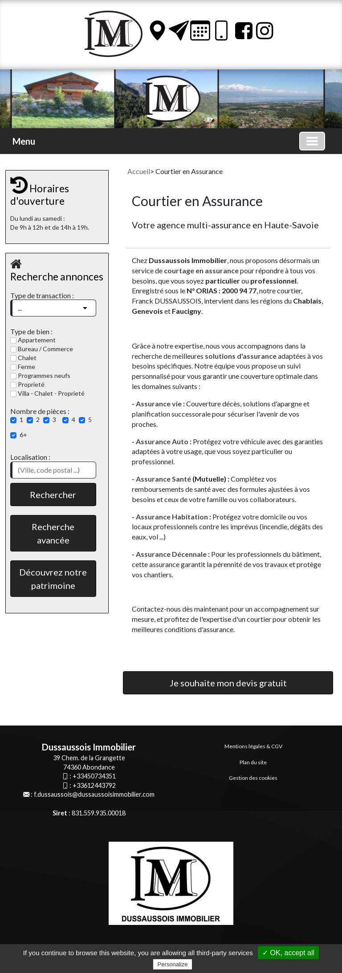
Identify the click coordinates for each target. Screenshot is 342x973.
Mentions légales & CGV (253, 746)
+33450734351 (94, 776)
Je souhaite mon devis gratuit (228, 682)
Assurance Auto (162, 441)
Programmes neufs (40, 375)
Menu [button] (23, 141)
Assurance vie (159, 403)
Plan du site (253, 762)
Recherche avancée (53, 533)
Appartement (33, 340)
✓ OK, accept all (288, 953)
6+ (23, 434)
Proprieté (27, 384)
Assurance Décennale (172, 554)
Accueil (138, 171)
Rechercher (53, 494)
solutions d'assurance (241, 356)
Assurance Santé (163, 478)
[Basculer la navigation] (312, 141)
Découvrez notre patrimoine (53, 579)
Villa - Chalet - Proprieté (47, 393)
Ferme (22, 366)
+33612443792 (94, 785)
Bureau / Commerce (41, 349)
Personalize (173, 964)
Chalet (23, 357)
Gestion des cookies (253, 777)
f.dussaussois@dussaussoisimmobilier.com (94, 794)
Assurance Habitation (172, 516)
